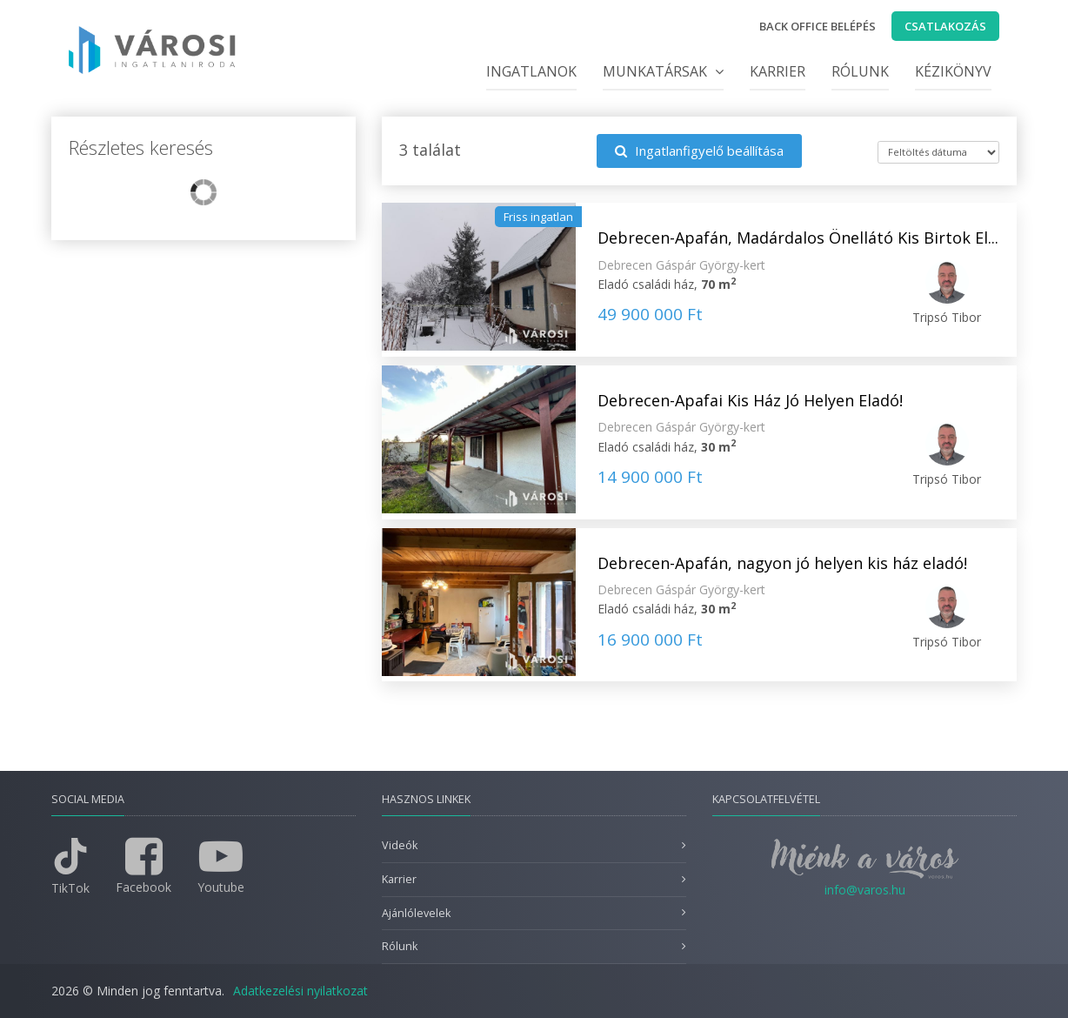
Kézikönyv (953, 71)
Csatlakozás (945, 26)
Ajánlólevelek (416, 913)
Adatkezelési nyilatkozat (300, 990)
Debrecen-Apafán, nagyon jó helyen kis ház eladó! (782, 563)
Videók (399, 845)
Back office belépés (817, 26)
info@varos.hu (864, 889)
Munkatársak (663, 71)
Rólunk (860, 71)
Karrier (777, 71)
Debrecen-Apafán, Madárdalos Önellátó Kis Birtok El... (797, 237)
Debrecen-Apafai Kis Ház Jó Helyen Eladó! (750, 400)
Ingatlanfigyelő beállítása (699, 150)
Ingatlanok (531, 71)
